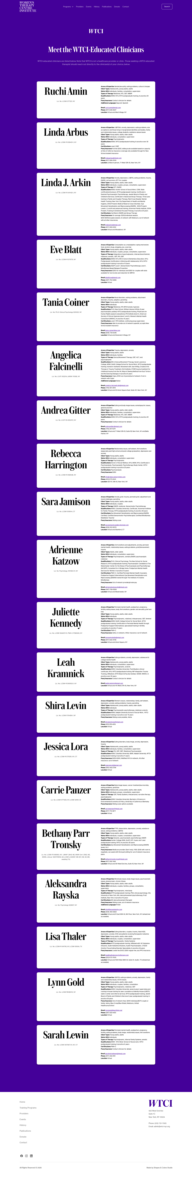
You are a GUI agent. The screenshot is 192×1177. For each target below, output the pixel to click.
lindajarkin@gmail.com (113, 225)
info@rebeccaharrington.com (115, 477)
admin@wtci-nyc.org (162, 1126)
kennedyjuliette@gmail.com (114, 637)
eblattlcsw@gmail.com (112, 277)
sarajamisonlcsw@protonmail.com (117, 525)
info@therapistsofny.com (113, 909)
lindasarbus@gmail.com (113, 158)
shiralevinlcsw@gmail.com (114, 722)
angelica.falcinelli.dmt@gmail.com (116, 385)
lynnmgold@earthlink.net (113, 1010)
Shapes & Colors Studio (163, 1168)
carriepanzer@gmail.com (113, 808)
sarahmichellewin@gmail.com (115, 1053)
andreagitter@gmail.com (113, 426)
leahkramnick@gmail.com (114, 683)
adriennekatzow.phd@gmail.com (116, 587)
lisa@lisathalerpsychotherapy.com (117, 955)
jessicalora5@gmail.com (113, 765)
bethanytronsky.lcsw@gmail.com (116, 859)
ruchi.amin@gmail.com (113, 107)
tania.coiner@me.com (112, 330)
